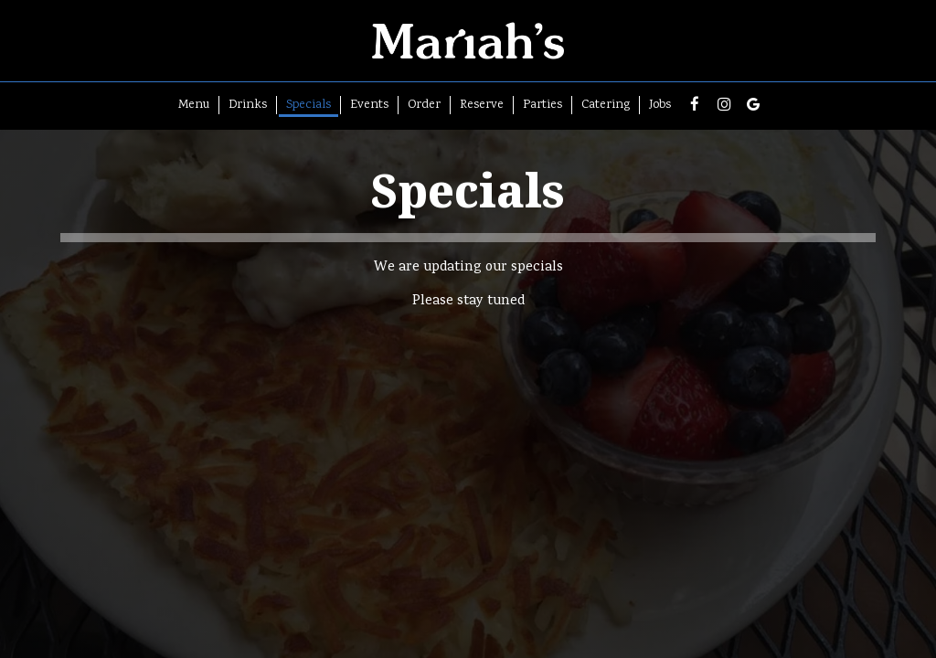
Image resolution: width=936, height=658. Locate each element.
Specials (308, 105)
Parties (542, 105)
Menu (193, 105)
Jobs (660, 105)
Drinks (248, 105)
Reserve (482, 105)
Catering (605, 105)
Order (424, 105)
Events (369, 105)
